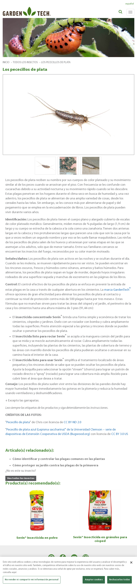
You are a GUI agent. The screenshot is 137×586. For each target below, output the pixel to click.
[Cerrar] (131, 564)
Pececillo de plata (18, 422)
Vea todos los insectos (20, 478)
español (129, 3)
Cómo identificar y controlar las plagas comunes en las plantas (58, 459)
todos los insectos (25, 62)
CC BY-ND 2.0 (72, 422)
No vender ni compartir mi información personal (32, 581)
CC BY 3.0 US (119, 434)
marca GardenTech (117, 290)
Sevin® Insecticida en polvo (37, 538)
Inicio (6, 62)
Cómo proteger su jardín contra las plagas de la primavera (55, 465)
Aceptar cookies (94, 581)
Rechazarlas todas (119, 581)
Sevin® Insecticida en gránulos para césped (100, 539)
